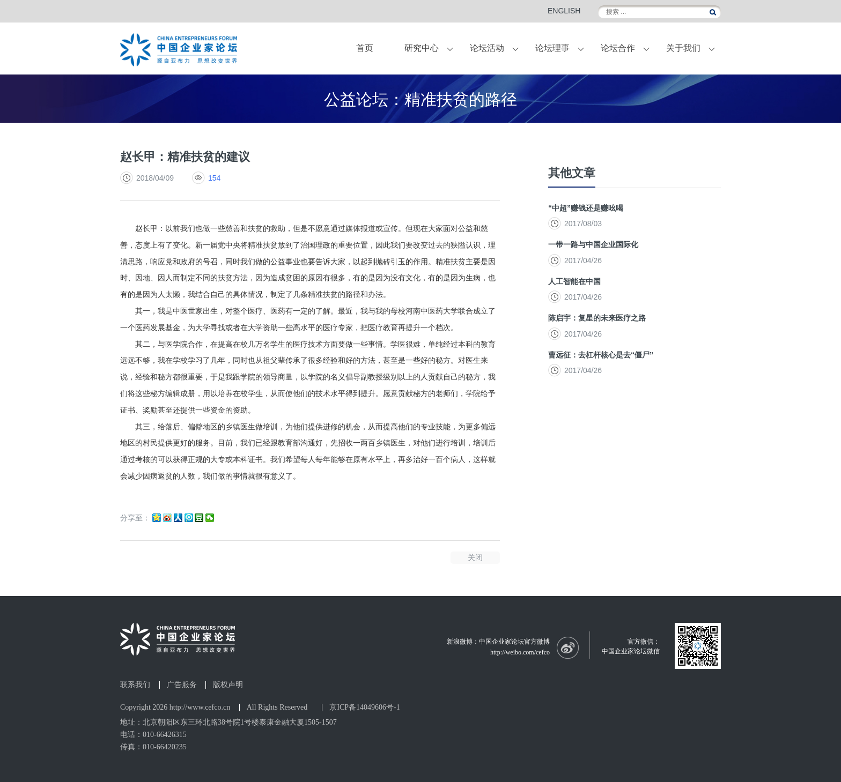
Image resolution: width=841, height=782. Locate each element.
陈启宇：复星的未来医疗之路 (597, 318)
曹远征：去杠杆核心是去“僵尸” (600, 355)
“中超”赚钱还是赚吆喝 (585, 208)
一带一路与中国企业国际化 (593, 244)
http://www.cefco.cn (199, 707)
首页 (364, 48)
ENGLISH (564, 10)
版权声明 (228, 685)
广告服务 (182, 685)
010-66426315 (165, 735)
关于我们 (683, 48)
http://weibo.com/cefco (520, 652)
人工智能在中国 (574, 281)
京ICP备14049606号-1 (364, 707)
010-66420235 (165, 747)
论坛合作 (618, 48)
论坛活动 (487, 48)
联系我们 (135, 685)
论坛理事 (552, 48)
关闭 (475, 557)
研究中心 (421, 48)
